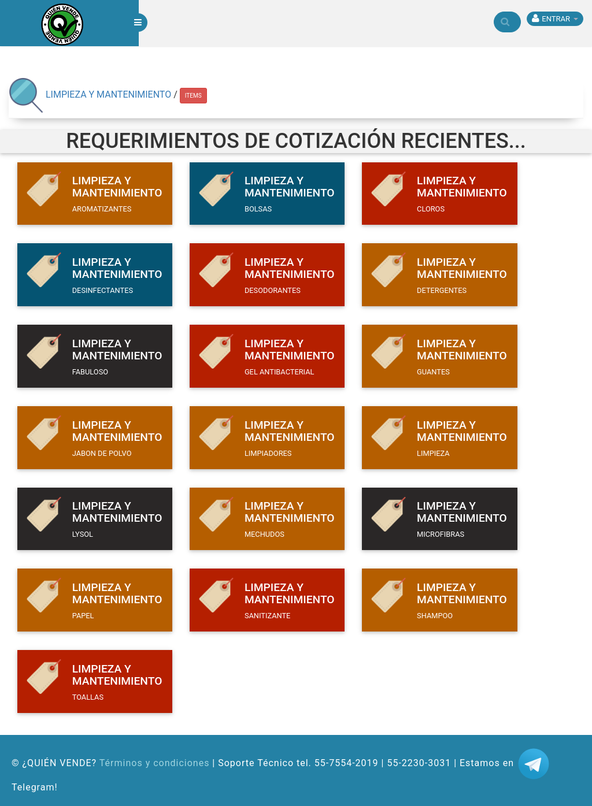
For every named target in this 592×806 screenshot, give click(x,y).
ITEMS (193, 95)
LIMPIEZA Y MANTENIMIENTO (108, 94)
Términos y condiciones (154, 762)
